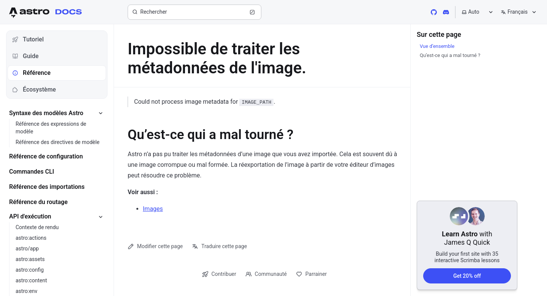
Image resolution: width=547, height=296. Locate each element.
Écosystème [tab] (34, 89)
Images (153, 208)
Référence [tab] (31, 72)
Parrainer (311, 274)
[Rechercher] (194, 12)
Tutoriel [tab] (28, 39)
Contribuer (219, 274)
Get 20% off (467, 275)
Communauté (266, 274)
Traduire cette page (219, 246)
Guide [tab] (25, 56)
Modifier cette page (155, 246)
